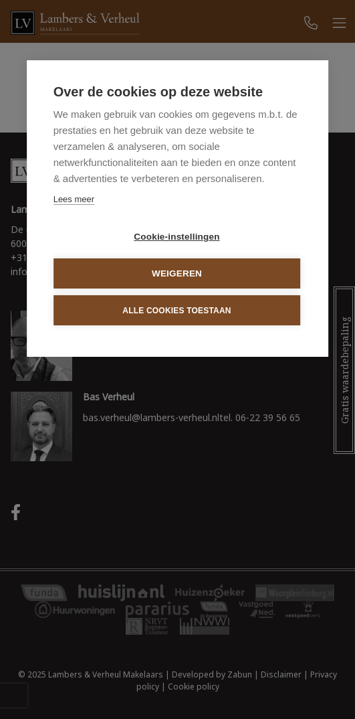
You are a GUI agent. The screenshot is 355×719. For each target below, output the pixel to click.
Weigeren (177, 273)
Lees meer (73, 199)
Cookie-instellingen (176, 237)
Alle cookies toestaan (176, 310)
